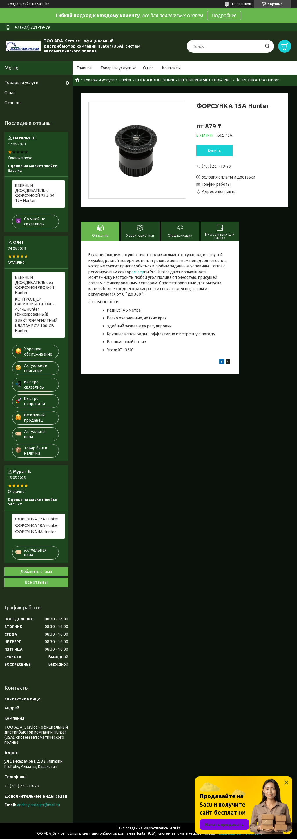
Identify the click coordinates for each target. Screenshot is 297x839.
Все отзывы (36, 582)
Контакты (171, 67)
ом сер (137, 272)
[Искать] (267, 46)
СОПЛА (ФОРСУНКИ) (154, 80)
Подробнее (224, 15)
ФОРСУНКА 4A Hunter (35, 531)
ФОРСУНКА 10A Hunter (36, 525)
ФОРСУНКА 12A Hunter (36, 519)
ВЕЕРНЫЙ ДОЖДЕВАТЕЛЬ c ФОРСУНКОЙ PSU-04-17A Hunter (35, 193)
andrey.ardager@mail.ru (38, 804)
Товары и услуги (115, 67)
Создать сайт (19, 4)
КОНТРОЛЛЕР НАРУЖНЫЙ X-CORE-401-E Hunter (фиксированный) (34, 307)
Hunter (125, 80)
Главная (84, 67)
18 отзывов (241, 4)
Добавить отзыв (36, 571)
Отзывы (12, 102)
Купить (214, 150)
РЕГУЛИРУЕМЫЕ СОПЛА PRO (204, 80)
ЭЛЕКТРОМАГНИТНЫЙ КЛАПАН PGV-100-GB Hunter (36, 325)
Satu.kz (175, 828)
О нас (148, 67)
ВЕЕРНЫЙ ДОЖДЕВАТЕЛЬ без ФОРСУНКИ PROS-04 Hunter (34, 285)
